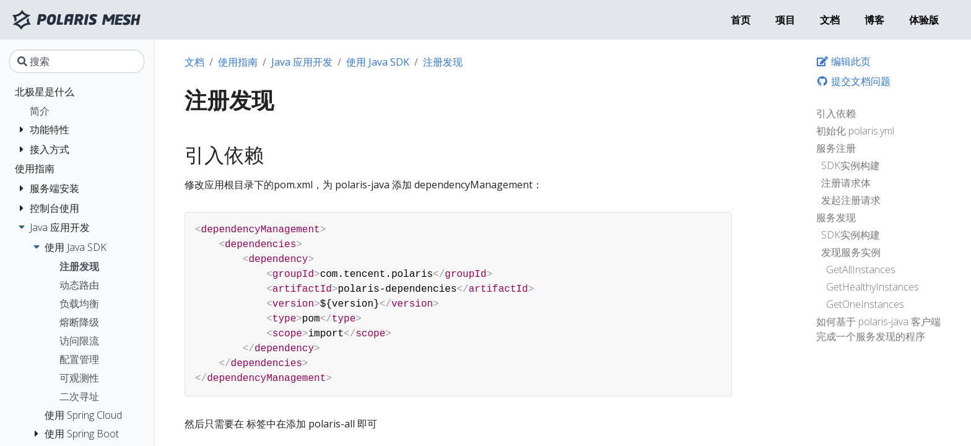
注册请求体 (846, 183)
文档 (194, 62)
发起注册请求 (851, 200)
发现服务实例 (851, 252)
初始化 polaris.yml (855, 131)
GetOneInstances (865, 304)
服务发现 (836, 217)
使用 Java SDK (377, 62)
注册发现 (443, 62)
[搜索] (76, 61)
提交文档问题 (853, 81)
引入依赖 (836, 113)
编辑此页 (843, 61)
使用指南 (238, 62)
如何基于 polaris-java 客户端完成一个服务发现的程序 (878, 329)
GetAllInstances (860, 269)
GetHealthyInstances (872, 287)
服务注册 (836, 148)
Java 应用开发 (302, 62)
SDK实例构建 (850, 165)
